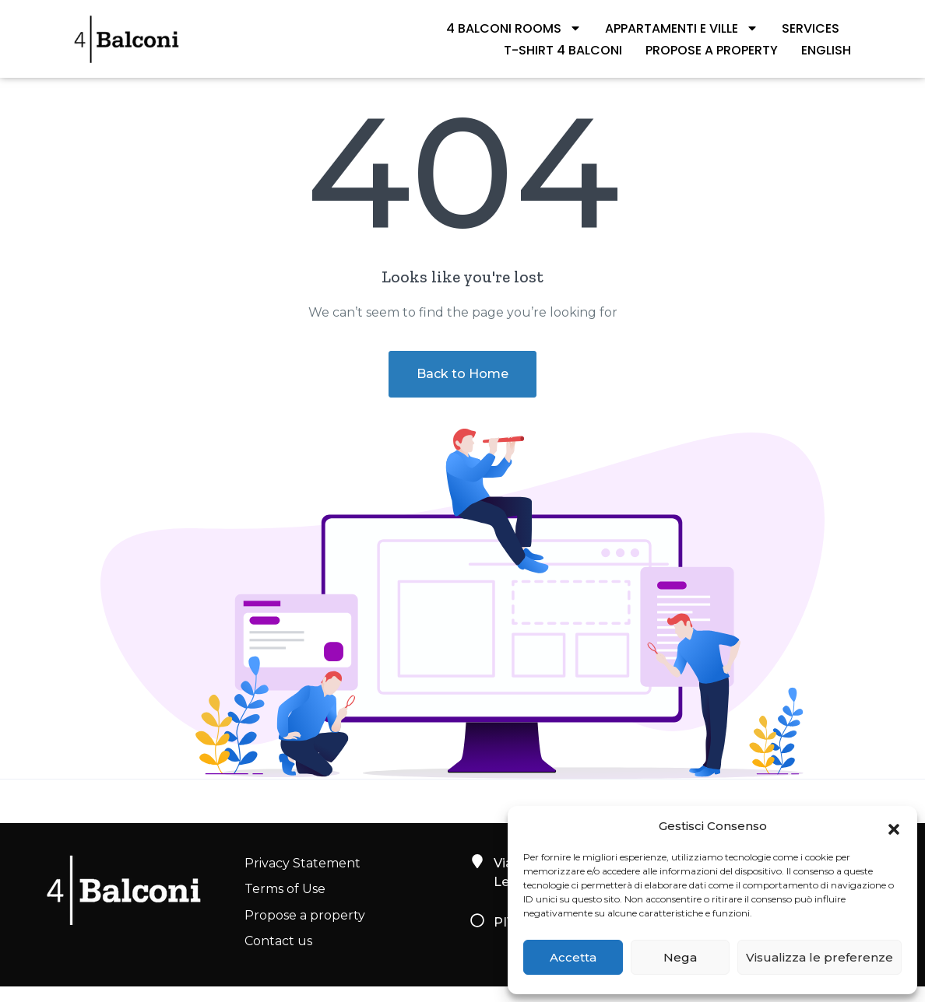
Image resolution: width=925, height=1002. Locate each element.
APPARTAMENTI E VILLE (681, 28)
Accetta (573, 957)
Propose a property (711, 50)
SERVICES (810, 28)
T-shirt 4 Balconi (563, 50)
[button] (894, 826)
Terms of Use (284, 888)
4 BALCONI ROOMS (514, 28)
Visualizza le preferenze (819, 957)
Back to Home (462, 373)
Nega (680, 957)
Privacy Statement (302, 863)
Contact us (278, 941)
